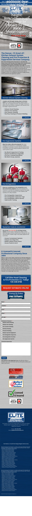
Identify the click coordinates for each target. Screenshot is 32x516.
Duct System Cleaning (8, 326)
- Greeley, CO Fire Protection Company (7, 487)
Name (3, 301)
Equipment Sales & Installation (14, 227)
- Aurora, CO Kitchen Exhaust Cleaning (7, 450)
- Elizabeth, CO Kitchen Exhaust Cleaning (8, 454)
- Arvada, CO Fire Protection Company (7, 474)
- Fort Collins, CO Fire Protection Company (8, 488)
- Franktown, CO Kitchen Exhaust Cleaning (8, 455)
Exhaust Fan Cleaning (8, 324)
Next (30, 34)
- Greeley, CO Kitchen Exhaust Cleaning (7, 464)
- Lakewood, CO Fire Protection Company (8, 480)
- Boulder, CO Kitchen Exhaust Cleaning (7, 461)
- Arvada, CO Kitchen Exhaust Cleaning (7, 451)
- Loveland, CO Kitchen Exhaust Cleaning (8, 462)
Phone (3, 313)
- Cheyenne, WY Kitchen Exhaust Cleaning (8, 467)
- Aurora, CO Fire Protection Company (7, 473)
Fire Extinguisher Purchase (9, 336)
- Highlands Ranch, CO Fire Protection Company (9, 479)
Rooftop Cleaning (7, 328)
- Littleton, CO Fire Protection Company (7, 481)
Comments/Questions (6, 341)
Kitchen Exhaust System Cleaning (15, 98)
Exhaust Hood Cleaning (8, 322)
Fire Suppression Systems (12, 141)
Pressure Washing (7, 330)
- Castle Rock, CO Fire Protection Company (8, 475)
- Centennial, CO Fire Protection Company (8, 476)
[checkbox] (1, 322)
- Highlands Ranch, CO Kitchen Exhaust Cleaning (9, 456)
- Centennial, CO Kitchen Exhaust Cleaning (8, 453)
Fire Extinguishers (9, 184)
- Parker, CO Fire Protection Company (7, 482)
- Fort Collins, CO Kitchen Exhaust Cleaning (8, 465)
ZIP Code (3, 317)
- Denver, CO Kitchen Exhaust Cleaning (7, 449)
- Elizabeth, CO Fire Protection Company (7, 477)
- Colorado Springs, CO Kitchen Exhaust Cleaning (9, 459)
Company (4, 305)
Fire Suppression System (8, 338)
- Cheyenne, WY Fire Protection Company (8, 490)
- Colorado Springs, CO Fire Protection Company (9, 483)
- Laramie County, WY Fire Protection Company (9, 489)
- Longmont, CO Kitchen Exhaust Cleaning (8, 463)
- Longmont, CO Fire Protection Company (8, 486)
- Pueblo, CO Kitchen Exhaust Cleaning (7, 460)
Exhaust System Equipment (9, 332)
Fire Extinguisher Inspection (9, 334)
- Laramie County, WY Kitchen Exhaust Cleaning (9, 466)
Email (3, 309)
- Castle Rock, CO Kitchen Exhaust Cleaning (8, 452)
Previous (1, 34)
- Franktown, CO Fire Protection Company (8, 478)
